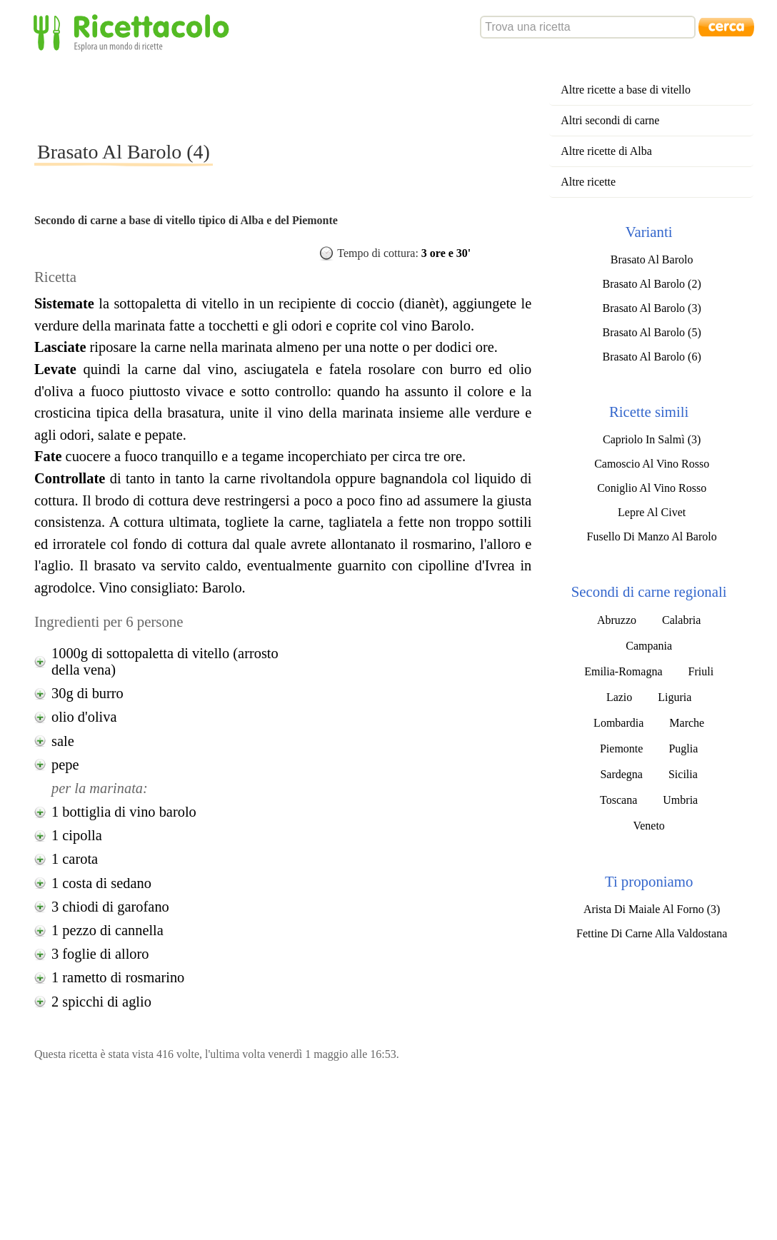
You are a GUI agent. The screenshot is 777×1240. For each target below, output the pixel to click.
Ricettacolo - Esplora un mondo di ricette (134, 32)
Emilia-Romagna (623, 671)
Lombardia (618, 723)
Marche (686, 723)
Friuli (701, 671)
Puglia (683, 748)
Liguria (674, 697)
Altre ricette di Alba (606, 151)
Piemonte (621, 748)
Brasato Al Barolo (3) (652, 308)
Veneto (648, 826)
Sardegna (621, 774)
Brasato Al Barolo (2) (652, 284)
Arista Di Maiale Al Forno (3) (652, 909)
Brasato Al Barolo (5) (652, 332)
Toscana (618, 800)
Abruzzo (616, 620)
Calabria (681, 620)
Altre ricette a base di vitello (626, 90)
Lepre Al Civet (652, 512)
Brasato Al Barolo (652, 259)
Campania (649, 646)
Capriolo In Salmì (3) (652, 439)
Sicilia (683, 774)
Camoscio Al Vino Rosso (651, 464)
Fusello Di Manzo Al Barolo (652, 536)
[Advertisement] (294, 96)
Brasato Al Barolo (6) (652, 357)
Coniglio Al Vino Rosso (651, 488)
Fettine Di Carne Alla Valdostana (651, 933)
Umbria (680, 800)
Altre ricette (588, 182)
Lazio (619, 697)
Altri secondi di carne (610, 120)
